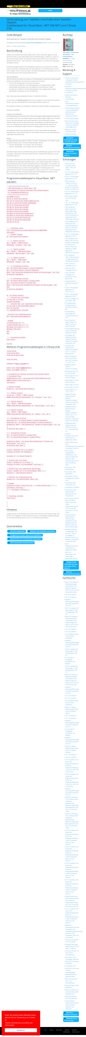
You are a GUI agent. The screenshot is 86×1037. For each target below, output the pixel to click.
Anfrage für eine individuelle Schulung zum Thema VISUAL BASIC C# (70, 565)
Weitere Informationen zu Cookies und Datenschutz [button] (18, 1024)
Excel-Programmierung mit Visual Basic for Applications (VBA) (72, 331)
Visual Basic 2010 (70, 966)
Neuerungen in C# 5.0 (72, 385)
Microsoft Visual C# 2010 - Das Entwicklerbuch (71, 981)
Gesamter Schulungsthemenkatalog (72, 573)
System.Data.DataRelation (34, 43)
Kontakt (74, 1030)
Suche (51, 1030)
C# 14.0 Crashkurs (70, 594)
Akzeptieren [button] (21, 1030)
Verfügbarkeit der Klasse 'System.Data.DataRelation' (25, 535)
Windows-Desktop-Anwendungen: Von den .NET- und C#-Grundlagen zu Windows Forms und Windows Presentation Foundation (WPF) (72, 535)
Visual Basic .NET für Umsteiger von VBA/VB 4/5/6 (72, 478)
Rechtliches (75, 1032)
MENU (50, 10)
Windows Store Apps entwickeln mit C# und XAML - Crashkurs (72, 946)
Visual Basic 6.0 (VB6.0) (72, 487)
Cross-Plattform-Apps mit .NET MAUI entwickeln (71, 636)
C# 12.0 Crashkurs (70, 696)
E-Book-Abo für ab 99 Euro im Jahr (70, 1019)
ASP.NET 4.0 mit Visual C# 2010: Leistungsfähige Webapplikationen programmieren (72, 972)
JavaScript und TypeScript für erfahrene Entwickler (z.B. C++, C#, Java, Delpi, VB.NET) (71, 350)
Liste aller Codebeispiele (16, 531)
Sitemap (67, 1030)
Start (45, 1030)
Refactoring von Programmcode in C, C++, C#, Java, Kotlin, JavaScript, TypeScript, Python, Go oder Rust (72, 185)
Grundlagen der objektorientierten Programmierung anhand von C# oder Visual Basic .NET (71, 339)
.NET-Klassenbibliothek (53, 43)
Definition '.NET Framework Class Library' (41, 531)
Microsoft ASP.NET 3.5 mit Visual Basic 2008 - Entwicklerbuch (72, 992)
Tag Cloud (59, 1030)
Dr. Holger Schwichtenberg (17, 46)
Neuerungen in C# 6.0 (72, 387)
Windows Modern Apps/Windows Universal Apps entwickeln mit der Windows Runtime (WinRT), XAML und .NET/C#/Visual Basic (71, 521)
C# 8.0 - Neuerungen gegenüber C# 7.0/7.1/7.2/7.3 (71, 290)
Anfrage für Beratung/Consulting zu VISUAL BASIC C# (70, 140)
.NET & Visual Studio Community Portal (21, 543)
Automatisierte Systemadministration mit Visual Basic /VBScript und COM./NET (72, 1005)
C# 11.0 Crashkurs (70, 716)
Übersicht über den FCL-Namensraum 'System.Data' (24, 539)
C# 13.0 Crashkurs (70, 629)
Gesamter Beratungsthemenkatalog (72, 147)
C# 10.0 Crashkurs (70, 755)
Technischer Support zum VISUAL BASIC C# (70, 153)
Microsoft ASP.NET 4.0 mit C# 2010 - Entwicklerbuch (72, 953)
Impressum (66, 1032)
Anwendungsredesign (71, 118)
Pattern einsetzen (70, 134)
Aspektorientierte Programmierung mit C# (71, 283)
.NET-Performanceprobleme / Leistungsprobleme (72, 103)
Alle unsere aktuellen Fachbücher (70, 1014)
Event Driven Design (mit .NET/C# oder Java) (71, 198)
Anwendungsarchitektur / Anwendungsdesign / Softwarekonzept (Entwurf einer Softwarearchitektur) (72, 112)
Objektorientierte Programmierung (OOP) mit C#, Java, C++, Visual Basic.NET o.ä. (71, 427)
